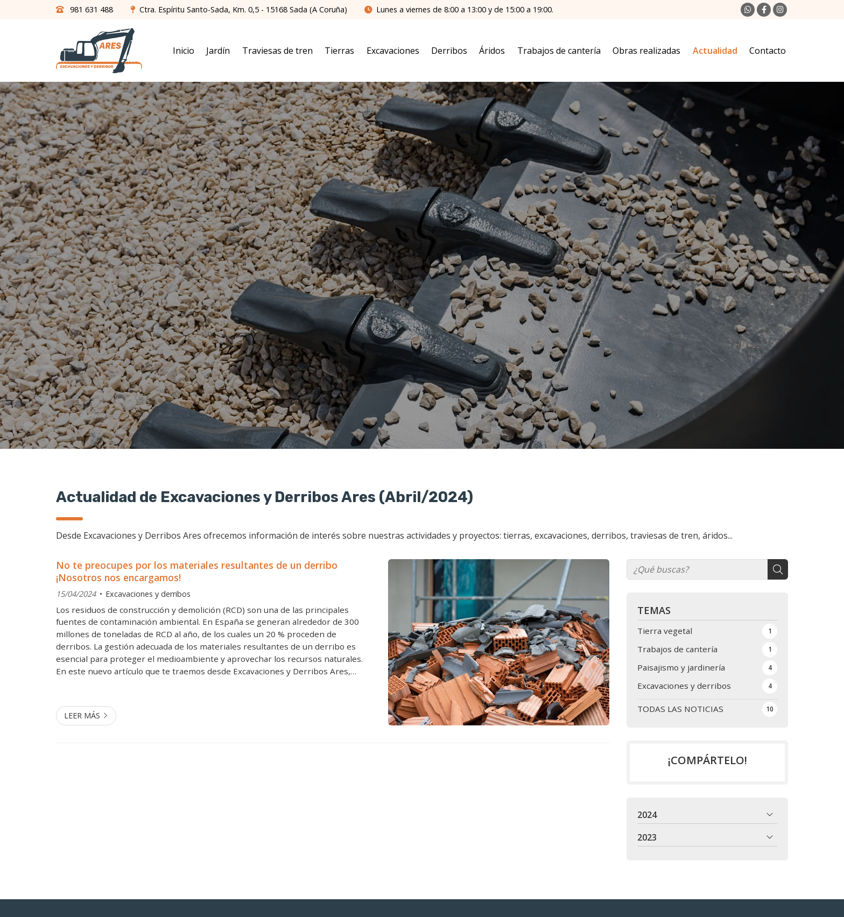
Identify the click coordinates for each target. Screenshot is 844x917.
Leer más (82, 715)
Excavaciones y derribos (148, 594)
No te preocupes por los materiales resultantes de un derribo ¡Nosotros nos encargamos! (196, 571)
